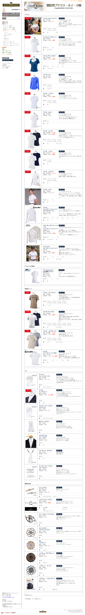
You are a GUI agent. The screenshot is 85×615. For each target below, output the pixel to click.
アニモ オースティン (49, 292)
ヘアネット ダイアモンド (46, 553)
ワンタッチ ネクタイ (45, 450)
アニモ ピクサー (48, 171)
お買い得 (5, 15)
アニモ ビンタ (47, 131)
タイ (5, 37)
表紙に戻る (5, 22)
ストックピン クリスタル (46, 514)
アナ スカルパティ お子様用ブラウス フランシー (48, 271)
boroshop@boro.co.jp (9, 597)
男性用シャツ (6, 35)
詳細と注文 (61, 18)
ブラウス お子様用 (7, 34)
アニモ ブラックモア (49, 56)
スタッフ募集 (5, 67)
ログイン (17, 15)
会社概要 (4, 65)
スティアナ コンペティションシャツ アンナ (50, 248)
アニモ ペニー (47, 74)
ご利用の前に (6, 58)
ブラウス (6, 32)
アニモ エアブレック (49, 331)
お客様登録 (79, 0)
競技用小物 (6, 38)
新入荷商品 (6, 13)
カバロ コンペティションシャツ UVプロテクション (50, 209)
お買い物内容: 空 (15, 9)
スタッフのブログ (6, 66)
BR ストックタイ (44, 421)
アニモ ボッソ (47, 112)
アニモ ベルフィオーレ (50, 18)
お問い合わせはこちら (8, 60)
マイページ (11, 15)
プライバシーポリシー (7, 63)
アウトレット (6, 40)
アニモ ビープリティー (50, 37)
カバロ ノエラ (47, 189)
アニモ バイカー (48, 93)
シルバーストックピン (45, 499)
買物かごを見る (15, 13)
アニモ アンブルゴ (48, 311)
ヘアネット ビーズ (45, 566)
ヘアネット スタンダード (47, 578)
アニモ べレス (47, 151)
